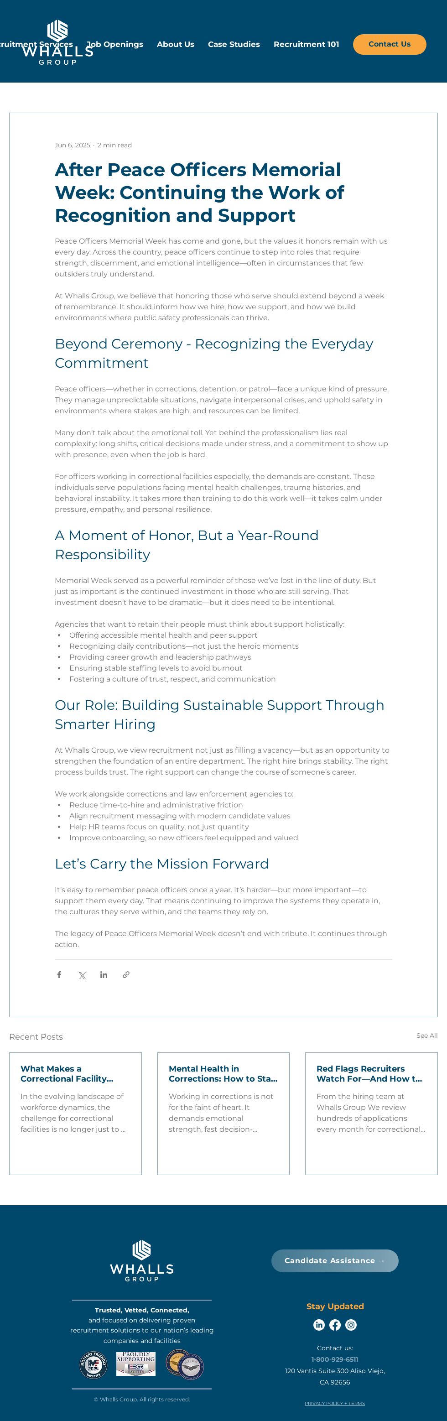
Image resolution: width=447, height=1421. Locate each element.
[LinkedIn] (319, 1325)
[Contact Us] (389, 44)
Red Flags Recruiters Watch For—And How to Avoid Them (369, 1074)
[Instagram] (351, 1325)
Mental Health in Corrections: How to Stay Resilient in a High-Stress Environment (222, 1074)
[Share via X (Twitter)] (81, 974)
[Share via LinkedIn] (103, 974)
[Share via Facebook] (59, 974)
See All (427, 1035)
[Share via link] (126, 974)
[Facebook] (335, 1325)
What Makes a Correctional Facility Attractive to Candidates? (64, 1074)
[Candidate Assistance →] (335, 1260)
